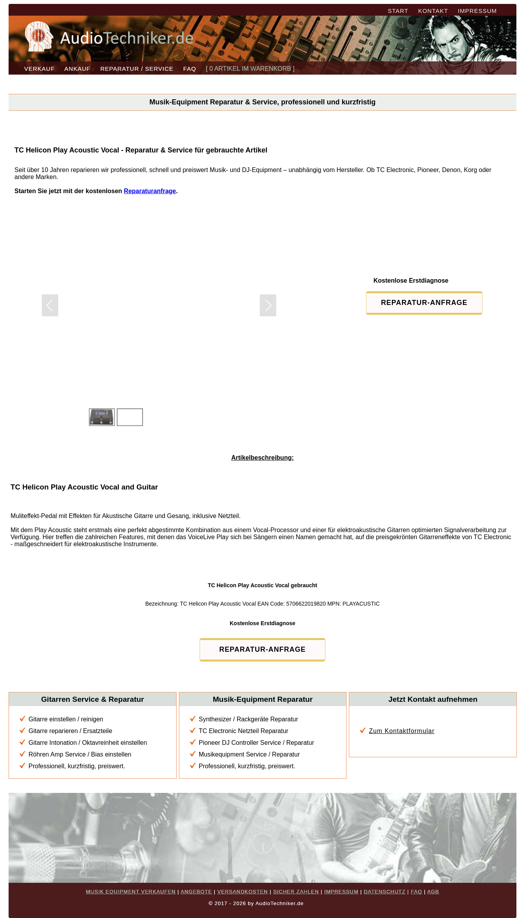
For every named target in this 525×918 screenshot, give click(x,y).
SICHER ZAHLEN (296, 892)
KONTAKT (433, 10)
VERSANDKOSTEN (242, 892)
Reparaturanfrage (150, 191)
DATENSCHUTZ (384, 892)
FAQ (189, 68)
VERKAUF (39, 68)
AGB (433, 892)
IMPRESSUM (477, 10)
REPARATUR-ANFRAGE (420, 303)
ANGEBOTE (196, 892)
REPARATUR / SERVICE (136, 68)
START (398, 10)
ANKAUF (77, 68)
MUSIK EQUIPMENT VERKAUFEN (131, 892)
